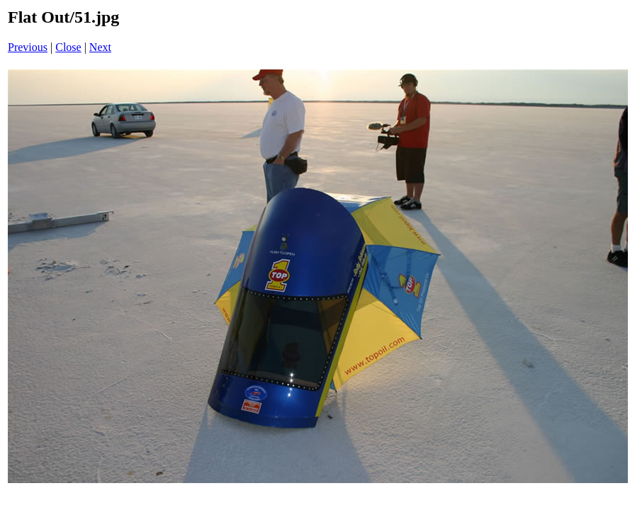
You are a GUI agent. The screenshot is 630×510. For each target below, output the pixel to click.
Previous (27, 47)
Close (68, 47)
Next (100, 47)
